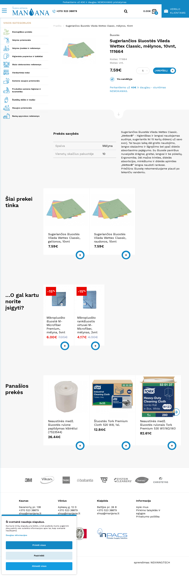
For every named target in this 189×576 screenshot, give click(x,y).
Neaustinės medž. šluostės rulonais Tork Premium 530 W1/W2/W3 (158, 424)
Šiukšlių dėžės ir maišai (23, 99)
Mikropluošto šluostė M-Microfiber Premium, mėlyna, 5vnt (56, 325)
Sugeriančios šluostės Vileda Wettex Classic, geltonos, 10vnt (64, 237)
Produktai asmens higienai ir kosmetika (26, 90)
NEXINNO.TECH (160, 562)
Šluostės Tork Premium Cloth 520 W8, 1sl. (111, 422)
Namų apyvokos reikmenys (25, 116)
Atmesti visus (39, 566)
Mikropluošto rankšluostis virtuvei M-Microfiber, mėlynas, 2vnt (87, 325)
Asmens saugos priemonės (26, 81)
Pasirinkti (39, 555)
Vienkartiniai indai (21, 72)
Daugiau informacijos (16, 535)
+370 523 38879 (64, 11)
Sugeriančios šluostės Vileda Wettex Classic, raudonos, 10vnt (110, 237)
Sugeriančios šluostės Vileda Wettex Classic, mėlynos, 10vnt (99, 25)
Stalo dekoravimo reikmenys (26, 64)
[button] (101, 36)
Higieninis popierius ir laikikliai (27, 56)
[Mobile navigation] (4, 10)
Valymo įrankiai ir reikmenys (26, 48)
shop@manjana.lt (30, 513)
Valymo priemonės (21, 40)
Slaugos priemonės (22, 108)
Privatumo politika (148, 516)
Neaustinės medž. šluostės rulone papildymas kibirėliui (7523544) (62, 426)
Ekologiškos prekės (22, 32)
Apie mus (142, 507)
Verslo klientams (175, 10)
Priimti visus (39, 545)
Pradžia (57, 25)
